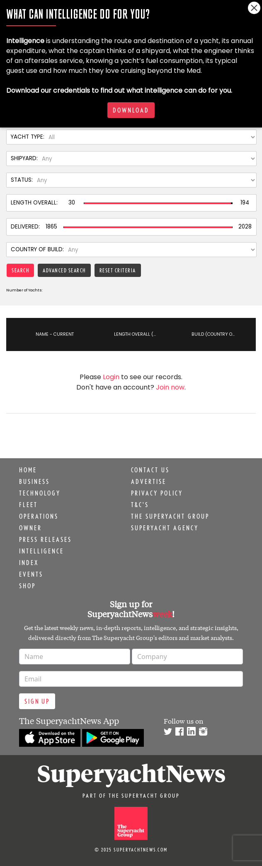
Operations (38, 516)
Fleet (28, 504)
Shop (27, 585)
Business (34, 481)
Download (131, 110)
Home (28, 470)
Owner (30, 528)
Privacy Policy (157, 493)
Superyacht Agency (165, 528)
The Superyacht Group (170, 516)
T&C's (140, 504)
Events (31, 574)
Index (29, 562)
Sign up (37, 701)
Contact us (150, 470)
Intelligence (41, 551)
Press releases (45, 539)
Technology (40, 493)
